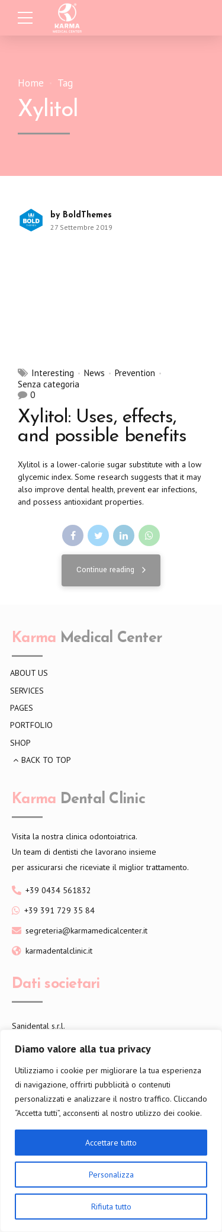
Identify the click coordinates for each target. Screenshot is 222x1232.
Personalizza (111, 1174)
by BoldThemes (81, 215)
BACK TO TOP (46, 760)
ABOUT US (29, 673)
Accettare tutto (111, 1142)
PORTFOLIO (31, 725)
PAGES (21, 707)
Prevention (135, 373)
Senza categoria (48, 384)
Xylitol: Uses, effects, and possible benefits (102, 427)
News (94, 373)
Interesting (52, 373)
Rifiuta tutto (111, 1206)
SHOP (20, 742)
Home (31, 83)
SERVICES (27, 690)
